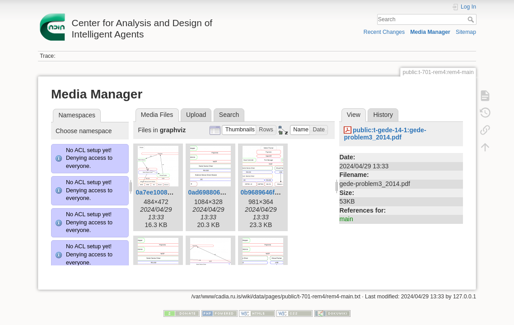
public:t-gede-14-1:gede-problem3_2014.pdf (385, 133)
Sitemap (466, 32)
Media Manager (430, 32)
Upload (196, 114)
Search (471, 19)
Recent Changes (384, 32)
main (346, 219)
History (383, 114)
